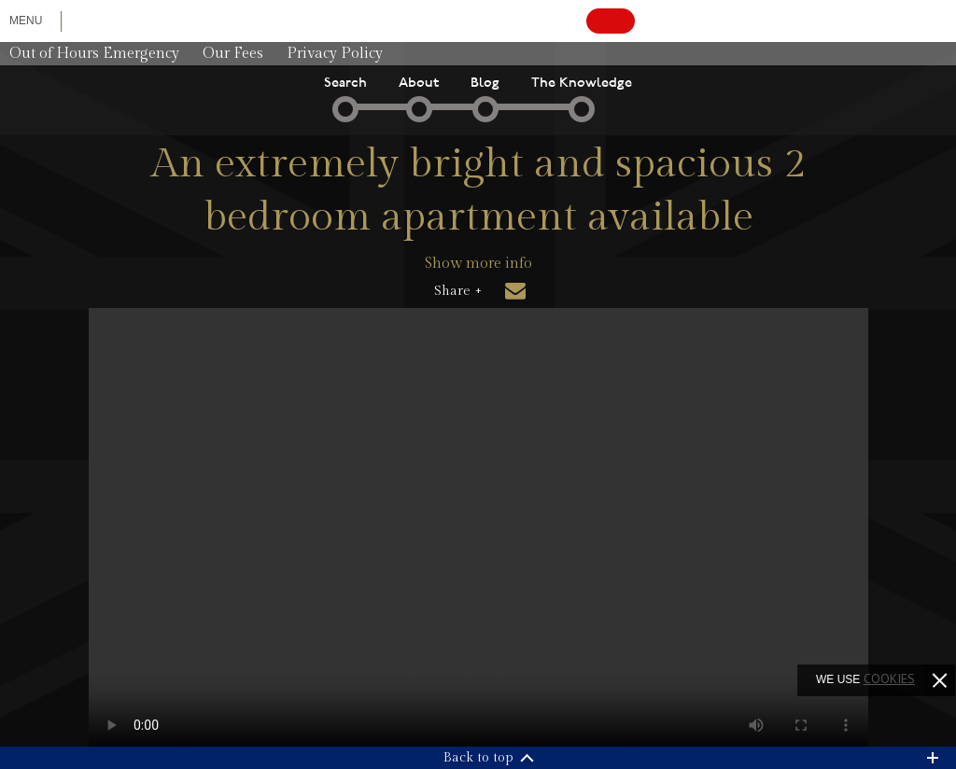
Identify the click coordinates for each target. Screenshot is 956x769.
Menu (25, 20)
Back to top (478, 757)
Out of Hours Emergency (94, 54)
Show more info (478, 264)
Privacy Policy (335, 54)
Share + (458, 291)
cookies (889, 678)
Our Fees (233, 54)
